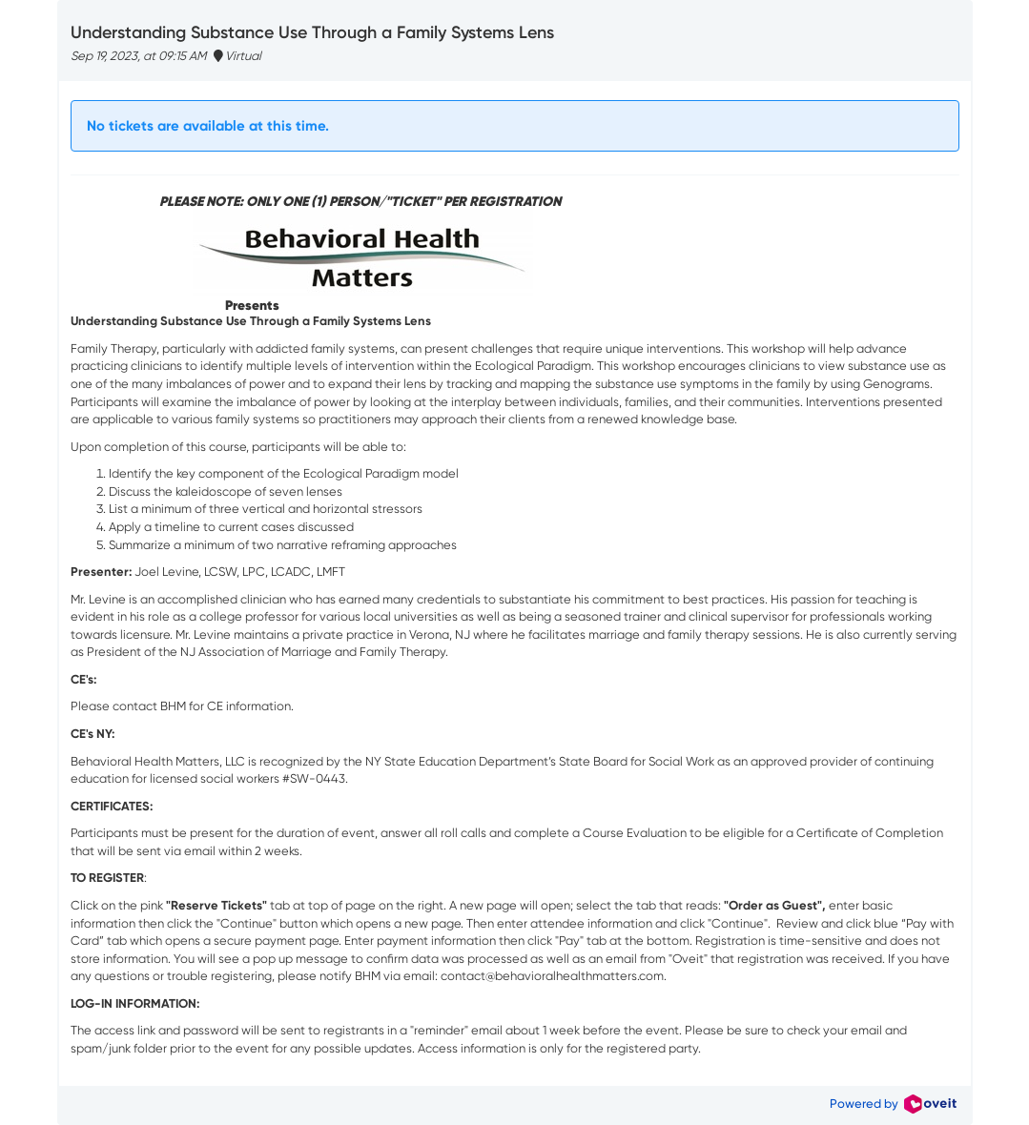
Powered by (893, 1103)
